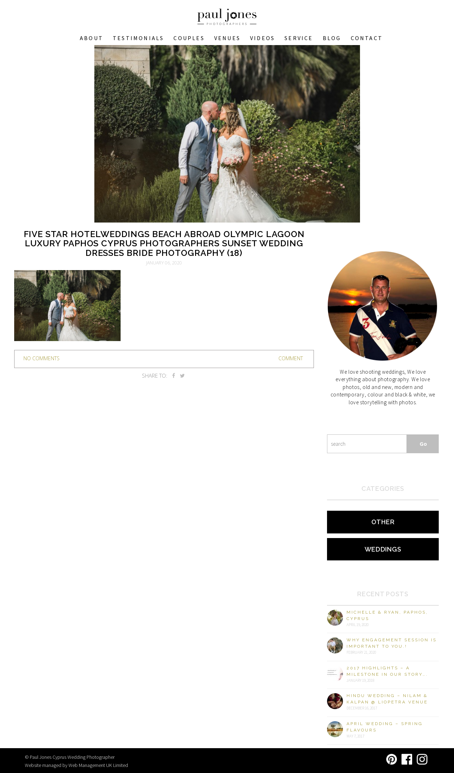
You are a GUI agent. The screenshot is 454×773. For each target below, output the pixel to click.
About (91, 38)
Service (298, 38)
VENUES (227, 38)
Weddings (383, 549)
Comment (290, 358)
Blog (332, 38)
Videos (262, 38)
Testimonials (138, 38)
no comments (41, 358)
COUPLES (188, 38)
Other (383, 522)
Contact (367, 38)
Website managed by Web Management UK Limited (76, 765)
